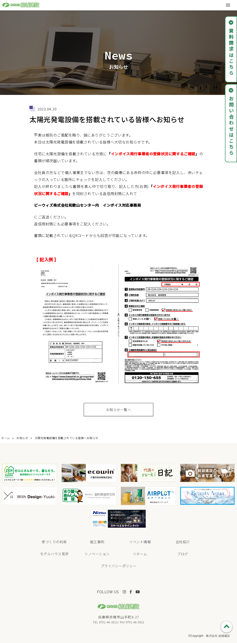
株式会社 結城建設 (218, 635)
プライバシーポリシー (119, 565)
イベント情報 (140, 541)
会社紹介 (183, 541)
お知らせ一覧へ (118, 409)
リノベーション (97, 553)
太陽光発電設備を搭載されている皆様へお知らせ (66, 438)
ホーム (5, 438)
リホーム (140, 553)
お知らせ (22, 438)
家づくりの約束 (54, 541)
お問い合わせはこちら (231, 126)
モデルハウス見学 (54, 553)
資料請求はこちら (231, 52)
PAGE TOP (226, 627)
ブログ (182, 553)
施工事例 (97, 541)
